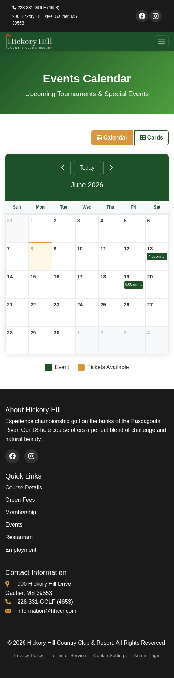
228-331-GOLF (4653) (35, 7)
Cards (151, 138)
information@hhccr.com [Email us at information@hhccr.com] (46, 611)
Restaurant (19, 537)
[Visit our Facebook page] (142, 16)
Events (13, 525)
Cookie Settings (110, 655)
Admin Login (147, 655)
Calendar (112, 138)
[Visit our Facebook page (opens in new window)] (12, 456)
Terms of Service (68, 655)
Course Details (23, 487)
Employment (20, 550)
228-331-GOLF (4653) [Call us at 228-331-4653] (45, 602)
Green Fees (20, 500)
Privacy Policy (29, 655)
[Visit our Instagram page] (155, 16)
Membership (20, 512)
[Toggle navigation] (161, 41)
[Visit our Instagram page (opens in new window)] (31, 456)
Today (87, 168)
